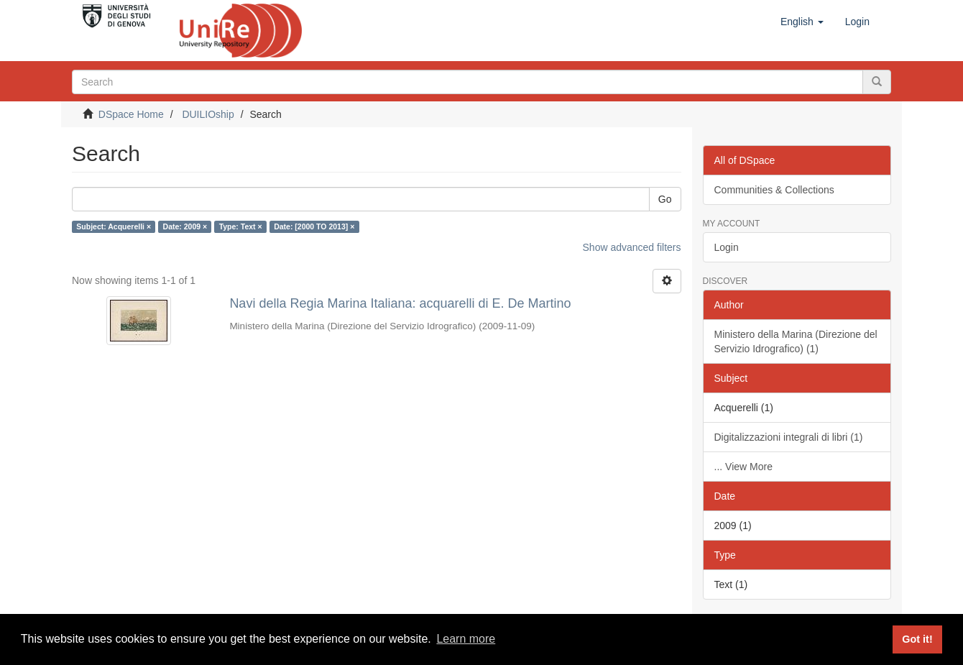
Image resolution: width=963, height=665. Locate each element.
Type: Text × (240, 226)
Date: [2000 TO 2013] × (314, 226)
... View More (743, 466)
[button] (802, 22)
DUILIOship (208, 114)
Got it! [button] (917, 639)
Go (665, 199)
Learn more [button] (465, 639)
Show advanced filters (632, 247)
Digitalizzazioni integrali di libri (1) (788, 437)
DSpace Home (131, 114)
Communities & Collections (774, 190)
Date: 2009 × (185, 226)
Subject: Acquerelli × (113, 226)
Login (726, 247)
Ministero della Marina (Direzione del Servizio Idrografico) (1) (795, 341)
